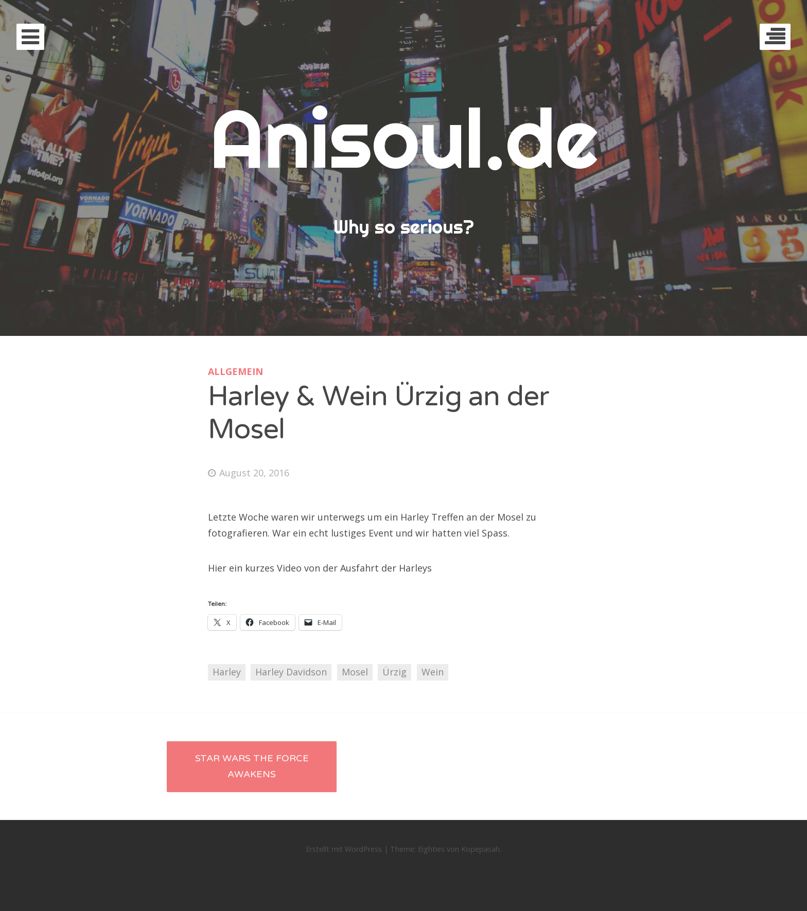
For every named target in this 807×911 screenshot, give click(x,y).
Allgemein (235, 371)
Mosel (355, 672)
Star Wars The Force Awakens (252, 766)
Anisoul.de (403, 137)
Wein (433, 672)
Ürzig (394, 672)
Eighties (431, 849)
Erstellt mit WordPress (344, 849)
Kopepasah (480, 849)
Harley (227, 672)
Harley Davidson (291, 672)
